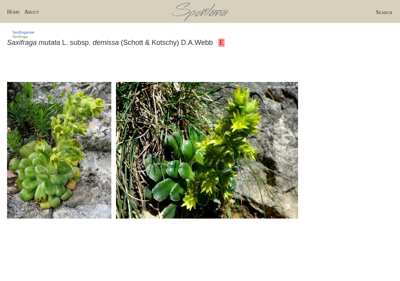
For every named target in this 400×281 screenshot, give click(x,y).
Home (13, 12)
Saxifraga (19, 36)
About (31, 12)
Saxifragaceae (23, 32)
